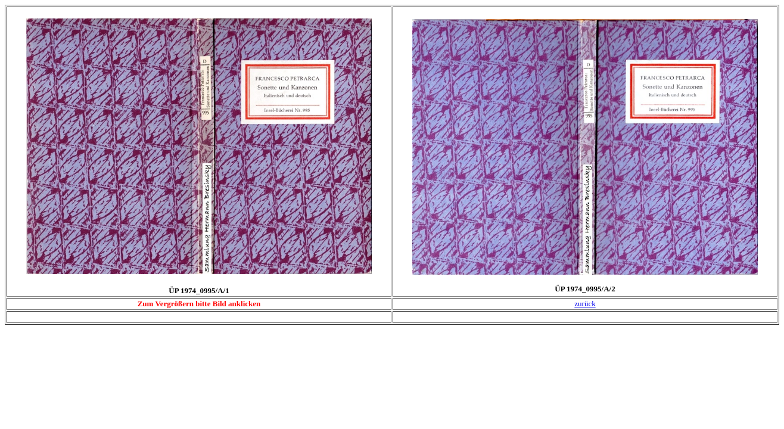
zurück (584, 303)
